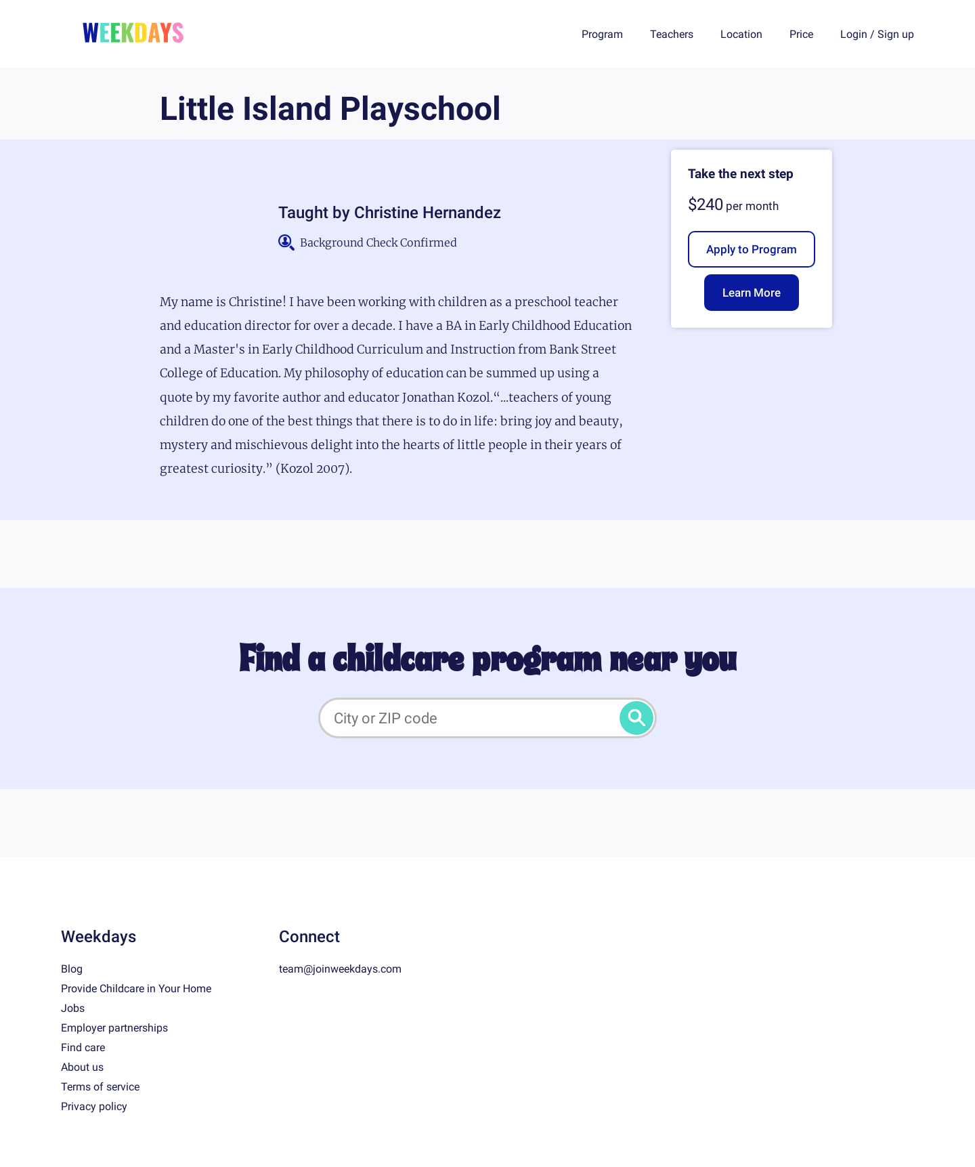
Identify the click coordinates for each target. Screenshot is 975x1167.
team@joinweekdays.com (340, 968)
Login (853, 34)
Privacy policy (94, 1106)
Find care (83, 1047)
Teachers (671, 34)
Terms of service (100, 1086)
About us (82, 1067)
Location (741, 34)
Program (602, 34)
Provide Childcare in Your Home (136, 988)
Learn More (751, 292)
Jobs (73, 1008)
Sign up (896, 34)
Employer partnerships (114, 1027)
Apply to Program (751, 249)
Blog (72, 968)
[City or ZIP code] (487, 718)
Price (801, 34)
